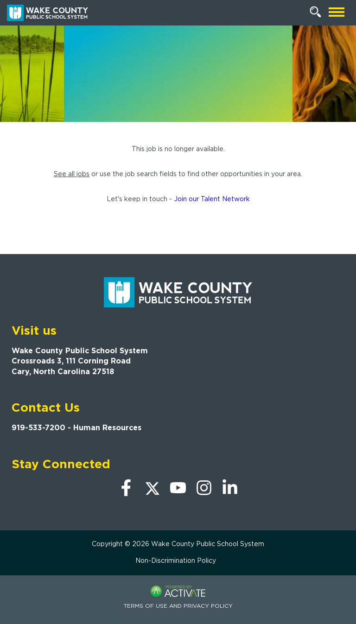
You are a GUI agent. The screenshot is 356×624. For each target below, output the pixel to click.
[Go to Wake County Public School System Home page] (47, 13)
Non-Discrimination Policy (175, 560)
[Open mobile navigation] (336, 13)
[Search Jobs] (315, 12)
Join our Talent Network (212, 199)
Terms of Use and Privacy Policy (178, 605)
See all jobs (71, 174)
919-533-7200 (38, 427)
